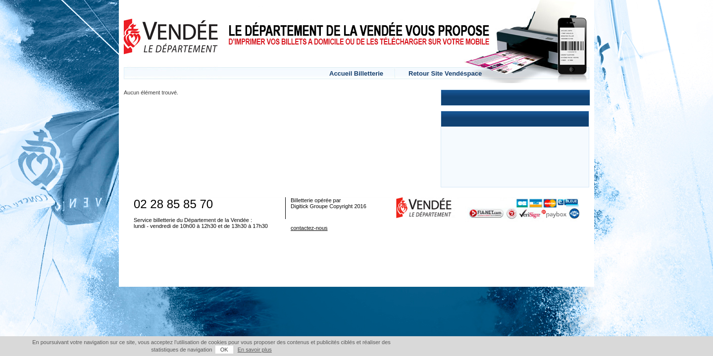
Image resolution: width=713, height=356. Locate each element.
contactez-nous (309, 228)
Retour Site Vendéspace (445, 73)
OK (549, 350)
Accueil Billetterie (356, 73)
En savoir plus (579, 350)
